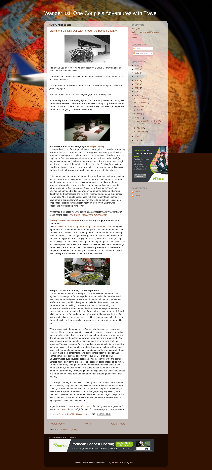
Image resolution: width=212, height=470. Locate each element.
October (141, 106)
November (142, 102)
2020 (137, 69)
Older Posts (118, 423)
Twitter (135, 38)
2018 (137, 77)
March (140, 128)
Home (88, 423)
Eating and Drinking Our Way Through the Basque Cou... (149, 122)
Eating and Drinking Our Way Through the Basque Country (83, 30)
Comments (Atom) (69, 429)
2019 (137, 73)
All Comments (140, 53)
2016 (137, 80)
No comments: (82, 414)
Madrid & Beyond (84, 406)
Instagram (136, 28)
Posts (137, 49)
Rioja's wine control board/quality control (88, 215)
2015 (137, 84)
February (141, 132)
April (139, 118)
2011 (137, 136)
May (139, 114)
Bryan (137, 192)
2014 (137, 88)
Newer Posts (57, 423)
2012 (137, 95)
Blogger (133, 463)
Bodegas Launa (95, 146)
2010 (137, 140)
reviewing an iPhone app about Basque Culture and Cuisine (83, 227)
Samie (137, 196)
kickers (115, 463)
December (142, 99)
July (139, 110)
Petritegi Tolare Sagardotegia (64, 221)
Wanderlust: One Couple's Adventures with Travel (101, 13)
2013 (137, 92)
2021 (137, 65)
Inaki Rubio (61, 409)
